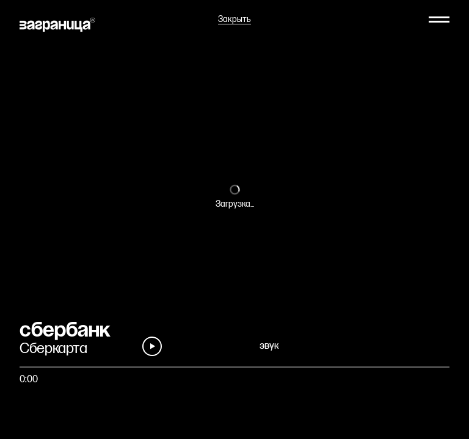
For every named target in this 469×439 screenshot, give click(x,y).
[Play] (152, 346)
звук (269, 346)
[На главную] (57, 25)
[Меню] (439, 19)
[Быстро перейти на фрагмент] (234, 367)
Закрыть (234, 19)
